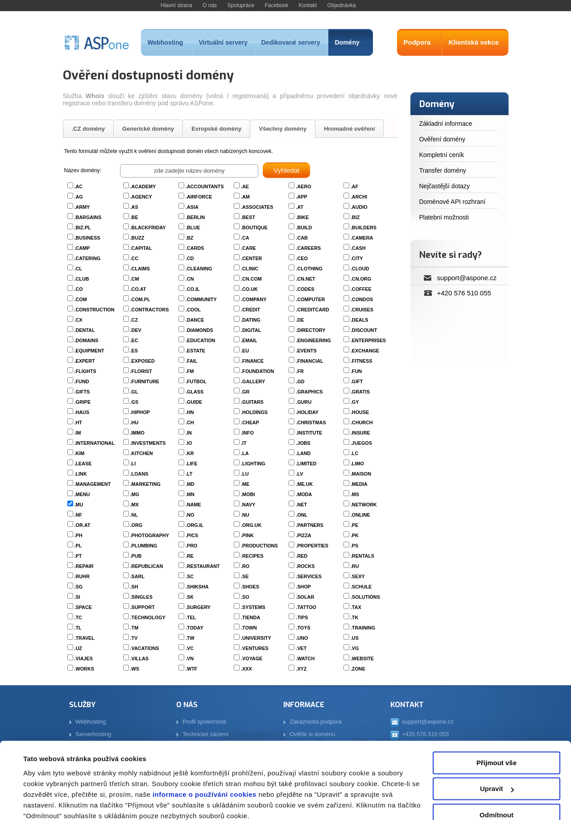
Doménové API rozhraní (452, 201)
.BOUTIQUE (254, 227)
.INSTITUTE (309, 432)
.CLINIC (249, 268)
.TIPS (302, 617)
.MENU (82, 494)
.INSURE (360, 432)
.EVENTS (306, 350)
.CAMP (82, 248)
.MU (78, 504)
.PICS (192, 535)
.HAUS (82, 412)
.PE (354, 525)
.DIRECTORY (310, 330)
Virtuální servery (223, 42)
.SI (77, 597)
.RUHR (82, 576)
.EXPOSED (142, 361)
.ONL (301, 515)
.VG (355, 648)
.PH (78, 535)
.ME (245, 484)
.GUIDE (194, 402)
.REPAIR (84, 566)
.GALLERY (253, 381)
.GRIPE (82, 402)
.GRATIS (360, 391)
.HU (134, 422)
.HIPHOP (140, 412)
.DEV (135, 330)
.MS (355, 494)
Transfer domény (442, 170)
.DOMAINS (86, 340)
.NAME (193, 504)
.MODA (304, 494)
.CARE (248, 248)
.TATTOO (306, 607)
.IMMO (137, 432)
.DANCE (195, 320)
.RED (301, 556)
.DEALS (359, 320)
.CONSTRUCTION (94, 309)
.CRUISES (362, 309)
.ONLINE (360, 515)
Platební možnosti (444, 217)
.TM (134, 627)
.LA (244, 453)
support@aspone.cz (467, 278)
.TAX (356, 607)
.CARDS (195, 248)
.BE (134, 217)
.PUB (136, 556)
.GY (355, 402)
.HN (190, 412)
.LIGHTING (253, 463)
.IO (189, 443)
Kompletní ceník (441, 154)
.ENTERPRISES (368, 340)
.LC (354, 453)
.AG (78, 196)
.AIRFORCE (199, 196)
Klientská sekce (474, 42)
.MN (190, 494)
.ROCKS (305, 566)
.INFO (247, 432)
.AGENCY (141, 196)
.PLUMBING (143, 545)
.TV (134, 638)
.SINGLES (141, 597)
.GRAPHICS (309, 391)
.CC (134, 258)
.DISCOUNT (364, 330)
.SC (190, 576)
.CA (245, 237)
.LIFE (191, 463)
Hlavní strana (176, 5)
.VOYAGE (251, 658)
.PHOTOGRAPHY (149, 535)
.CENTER (251, 258)
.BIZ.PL (82, 227)
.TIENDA (250, 617)
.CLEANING (199, 268)
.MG (134, 494)
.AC (78, 186)
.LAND (303, 453)
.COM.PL (140, 299)
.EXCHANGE (365, 350)
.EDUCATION (200, 340)
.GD (300, 381)
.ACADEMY (143, 186)
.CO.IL (193, 289)
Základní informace (445, 123)
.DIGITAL (251, 330)
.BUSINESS (87, 237)
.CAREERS (308, 248)
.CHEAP (250, 422)
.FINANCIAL (309, 361)
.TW (190, 638)
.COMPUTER (310, 299)
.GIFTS (82, 391)
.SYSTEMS (253, 607)
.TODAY (194, 627)
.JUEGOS (361, 443)
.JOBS (303, 443)
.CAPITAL (141, 248)
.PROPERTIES (312, 545)
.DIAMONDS (199, 330)
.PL (78, 545)
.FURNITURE (144, 381)
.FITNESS (361, 361)
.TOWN (249, 627)
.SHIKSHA (197, 586)
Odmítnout (496, 777)
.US (355, 638)
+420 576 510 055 (464, 293)
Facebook (276, 5)
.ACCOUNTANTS (205, 186)
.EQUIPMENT (89, 350)
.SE (244, 576)
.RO (245, 566)
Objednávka (341, 5)
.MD (190, 484)
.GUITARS (252, 402)
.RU (355, 566)
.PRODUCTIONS (259, 545)
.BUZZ (137, 237)
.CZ (134, 320)
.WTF (191, 668)
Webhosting (165, 42)
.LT (189, 473)
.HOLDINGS (254, 412)
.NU (245, 515)
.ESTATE (195, 350)
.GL (134, 391)
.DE (300, 320)
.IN (189, 432)
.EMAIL (249, 340)
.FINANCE (252, 361)
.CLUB (81, 279)
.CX (78, 320)
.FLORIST (141, 371)
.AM (245, 196)
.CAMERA (362, 237)
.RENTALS (362, 556)
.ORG (136, 525)
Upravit (497, 750)
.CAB (301, 237)
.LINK (80, 473)
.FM (190, 371)
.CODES (305, 289)
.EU (245, 350)
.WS (134, 668)
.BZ (189, 237)
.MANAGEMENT (92, 484)
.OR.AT (82, 525)
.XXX (246, 668)
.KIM (79, 453)
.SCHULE (361, 586)
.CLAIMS (140, 268)
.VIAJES (83, 658)
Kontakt (308, 5)
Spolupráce (240, 5)
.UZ (78, 648)
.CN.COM (251, 279)
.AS (134, 207)
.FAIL (191, 361)
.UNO (302, 638)
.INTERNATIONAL (94, 443)
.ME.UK (304, 484)
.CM (134, 279)
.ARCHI (359, 196)
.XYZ (301, 668)
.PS (354, 545)
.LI (133, 463)
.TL (78, 627)
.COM (80, 299)
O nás (210, 5)
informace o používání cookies (203, 756)
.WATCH (305, 658)
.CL (78, 268)
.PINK (247, 535)
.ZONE (358, 668)
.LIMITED (306, 463)
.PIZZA (303, 535)
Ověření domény (442, 139)
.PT (78, 556)
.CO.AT (138, 289)
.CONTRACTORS (149, 309)
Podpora (417, 42)
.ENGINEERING (313, 340)
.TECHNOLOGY (148, 617)
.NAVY (248, 504)
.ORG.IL (194, 525)
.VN (190, 658)
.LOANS (139, 473)
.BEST (248, 217)
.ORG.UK (251, 525)
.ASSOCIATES (257, 207)
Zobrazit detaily (48, 802)
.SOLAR (305, 597)
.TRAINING (363, 627)
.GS (134, 402)
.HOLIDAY (307, 412)
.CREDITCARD (312, 309)
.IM (77, 432)
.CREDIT (250, 309)
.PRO (191, 545)
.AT (299, 207)
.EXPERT (84, 361)
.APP (301, 196)
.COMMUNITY (201, 299)
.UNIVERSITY (256, 638)
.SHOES (250, 586)
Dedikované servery (290, 42)
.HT (78, 422)
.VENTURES (255, 648)
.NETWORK (364, 504)
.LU (244, 473)
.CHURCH (362, 422)
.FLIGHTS (85, 371)
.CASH (358, 248)
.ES (134, 350)
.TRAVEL (84, 638)
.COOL (193, 309)
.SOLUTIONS (365, 597)
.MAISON (361, 473)
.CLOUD (360, 268)
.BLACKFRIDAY (148, 227)
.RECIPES (252, 556)
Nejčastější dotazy (444, 186)
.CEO (301, 258)
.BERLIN (195, 217)
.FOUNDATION (257, 371)
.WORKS (84, 668)
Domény (347, 42)
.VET (301, 648)
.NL (134, 515)
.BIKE (302, 217)
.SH (134, 586)
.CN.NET (305, 279)
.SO (245, 597)
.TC (78, 617)
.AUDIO (359, 207)
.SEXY (358, 576)
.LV (299, 473)
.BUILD (304, 227)
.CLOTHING (309, 268)
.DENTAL (84, 330)
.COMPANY (253, 299)
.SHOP (303, 586)
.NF (78, 515)
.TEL (191, 617)
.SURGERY (198, 607)
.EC (134, 340)
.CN (190, 279)
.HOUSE (360, 412)
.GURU (303, 402)
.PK (355, 535)
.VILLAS (139, 658)
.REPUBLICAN (146, 566)
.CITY (357, 258)
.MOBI (248, 494)
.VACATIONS (144, 648)
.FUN (356, 371)
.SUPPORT (142, 607)
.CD (190, 258)
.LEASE (83, 463)
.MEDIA (359, 484)
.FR (299, 371)
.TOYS (303, 627)
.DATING (251, 320)
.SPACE (83, 607)
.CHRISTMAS (311, 422)
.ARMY (82, 207)
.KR (190, 453)
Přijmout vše (496, 725)
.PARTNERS (309, 525)
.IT (244, 443)
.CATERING (87, 258)
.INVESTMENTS (148, 443)
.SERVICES (308, 576)
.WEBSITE (362, 658)
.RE (190, 556)
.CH (190, 422)
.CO (78, 289)
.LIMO (357, 463)
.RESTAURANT (203, 566)
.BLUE (193, 227)
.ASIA (192, 207)
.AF (354, 186)
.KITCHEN (141, 453)
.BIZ (355, 217)
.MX (134, 504)
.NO (190, 515)
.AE (245, 186)
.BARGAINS (88, 217)
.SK (190, 597)
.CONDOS (362, 299)
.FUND (81, 381)
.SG (78, 586)
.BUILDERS (364, 227)
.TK (354, 617)
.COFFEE (361, 289)
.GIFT (357, 381)
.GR (245, 391)
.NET (301, 504)
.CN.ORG (361, 279)
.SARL (137, 576)
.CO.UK (249, 289)
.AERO (303, 186)
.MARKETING (145, 484)
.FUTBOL (196, 381)
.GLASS (194, 391)
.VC (190, 648)
